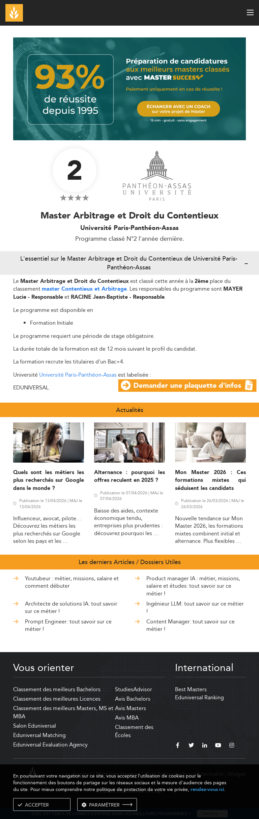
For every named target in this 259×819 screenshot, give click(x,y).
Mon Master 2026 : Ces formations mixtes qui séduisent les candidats (210, 480)
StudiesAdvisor (133, 689)
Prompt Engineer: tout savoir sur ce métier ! (68, 625)
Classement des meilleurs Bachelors (56, 689)
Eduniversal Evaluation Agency (50, 744)
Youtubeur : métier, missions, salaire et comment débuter (72, 582)
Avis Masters (130, 708)
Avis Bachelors (132, 699)
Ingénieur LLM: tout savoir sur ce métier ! (195, 607)
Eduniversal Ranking (199, 697)
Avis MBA (127, 717)
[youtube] (218, 746)
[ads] (129, 88)
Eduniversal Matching (39, 735)
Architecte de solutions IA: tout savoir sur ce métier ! (71, 607)
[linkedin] (204, 746)
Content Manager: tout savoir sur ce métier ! (190, 625)
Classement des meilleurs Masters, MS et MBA (63, 712)
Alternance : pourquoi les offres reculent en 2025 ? (129, 476)
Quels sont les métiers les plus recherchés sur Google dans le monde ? (48, 480)
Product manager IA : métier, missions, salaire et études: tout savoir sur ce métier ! (193, 586)
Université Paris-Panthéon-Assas (78, 375)
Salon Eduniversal (34, 726)
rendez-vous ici (207, 789)
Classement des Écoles (134, 731)
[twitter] (191, 746)
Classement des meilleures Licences (56, 699)
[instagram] (231, 746)
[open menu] (250, 12)
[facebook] (177, 746)
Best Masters (191, 689)
